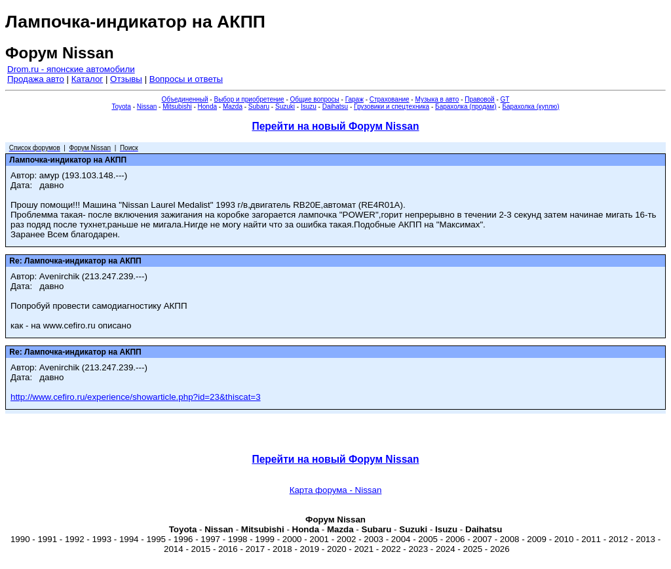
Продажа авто (35, 79)
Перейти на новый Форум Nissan (335, 126)
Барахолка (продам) (466, 106)
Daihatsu (335, 106)
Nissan (147, 106)
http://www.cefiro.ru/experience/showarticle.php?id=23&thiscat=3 (135, 397)
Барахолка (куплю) (530, 106)
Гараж (354, 99)
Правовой (479, 99)
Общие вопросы (314, 99)
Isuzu (308, 106)
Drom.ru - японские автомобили (71, 69)
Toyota (120, 106)
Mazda (232, 106)
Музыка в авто (437, 99)
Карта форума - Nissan (336, 490)
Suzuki (285, 106)
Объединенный (185, 99)
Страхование (390, 99)
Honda (207, 106)
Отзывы (126, 79)
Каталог (87, 79)
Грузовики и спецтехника (391, 106)
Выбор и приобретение (249, 99)
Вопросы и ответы (186, 79)
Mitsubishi (177, 106)
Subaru (258, 106)
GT (505, 99)
